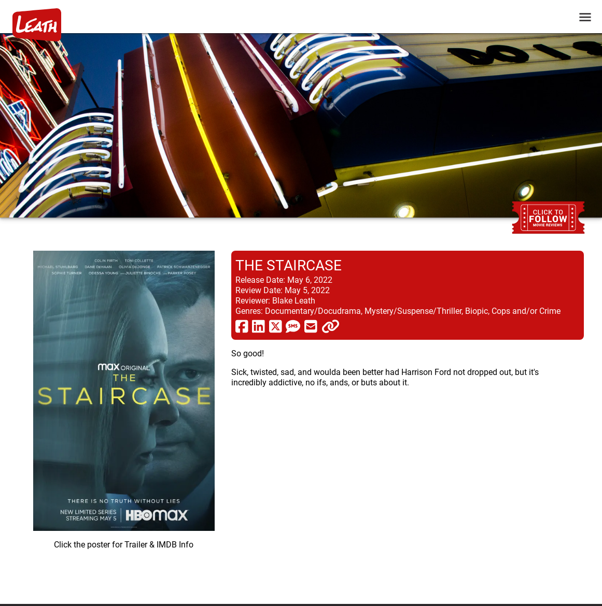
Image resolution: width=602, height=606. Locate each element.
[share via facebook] (241, 326)
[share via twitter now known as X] (275, 326)
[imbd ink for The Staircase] (124, 419)
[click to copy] (330, 326)
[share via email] (310, 326)
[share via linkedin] (258, 326)
